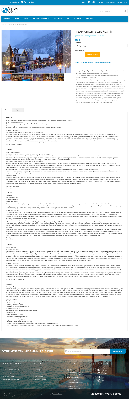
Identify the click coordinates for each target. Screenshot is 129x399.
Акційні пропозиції (41, 19)
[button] (4, 2)
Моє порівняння (40, 376)
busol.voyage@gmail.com (75, 382)
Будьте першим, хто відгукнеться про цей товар (89, 36)
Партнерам (78, 19)
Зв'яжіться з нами (8, 376)
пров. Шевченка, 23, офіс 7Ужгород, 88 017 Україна (76, 373)
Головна (6, 19)
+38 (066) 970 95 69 (74, 388)
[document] (64, 394)
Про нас (89, 19)
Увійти (84, 2)
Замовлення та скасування (11, 379)
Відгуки (18, 110)
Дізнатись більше (57, 394)
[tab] (7, 110)
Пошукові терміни (8, 373)
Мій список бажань (40, 379)
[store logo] (10, 10)
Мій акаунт (38, 370)
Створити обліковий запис (118, 2)
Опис (6, 110)
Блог (67, 19)
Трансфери (57, 19)
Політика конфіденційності (11, 370)
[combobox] (113, 11)
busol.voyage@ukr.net (74, 380)
